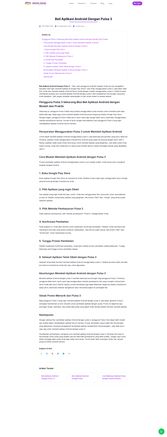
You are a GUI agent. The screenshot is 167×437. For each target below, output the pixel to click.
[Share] (69, 353)
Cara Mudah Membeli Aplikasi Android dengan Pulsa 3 (66, 46)
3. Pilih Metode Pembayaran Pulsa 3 (58, 56)
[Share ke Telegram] (63, 353)
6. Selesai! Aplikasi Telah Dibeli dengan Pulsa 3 (62, 66)
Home (71, 3)
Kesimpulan (48, 77)
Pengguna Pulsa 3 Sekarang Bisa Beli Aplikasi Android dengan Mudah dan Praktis (75, 39)
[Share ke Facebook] (47, 353)
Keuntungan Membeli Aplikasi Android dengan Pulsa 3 (65, 70)
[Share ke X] (52, 353)
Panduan (82, 3)
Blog (102, 3)
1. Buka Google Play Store (54, 49)
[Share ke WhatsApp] (41, 353)
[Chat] (161, 431)
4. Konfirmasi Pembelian (53, 60)
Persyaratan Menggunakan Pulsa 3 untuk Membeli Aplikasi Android (71, 43)
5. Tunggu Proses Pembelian (55, 63)
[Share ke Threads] (58, 353)
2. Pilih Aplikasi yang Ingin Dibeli (56, 53)
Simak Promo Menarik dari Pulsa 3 (58, 73)
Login (110, 3)
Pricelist (93, 3)
